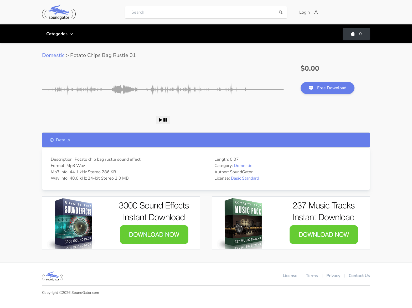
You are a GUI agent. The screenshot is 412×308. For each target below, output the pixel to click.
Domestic (53, 55)
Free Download (327, 88)
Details (60, 140)
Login (308, 12)
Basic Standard (245, 178)
